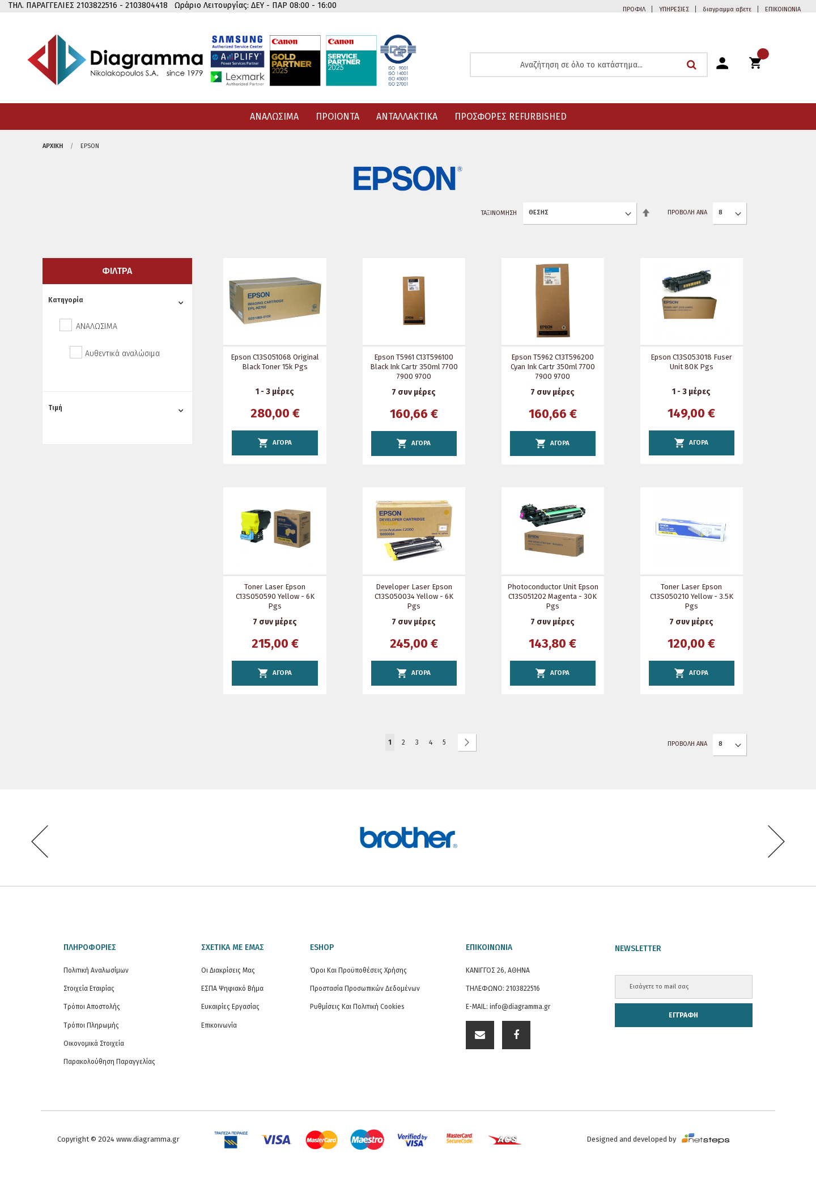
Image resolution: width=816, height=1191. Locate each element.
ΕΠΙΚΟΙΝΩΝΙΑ (783, 9)
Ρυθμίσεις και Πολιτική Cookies (357, 1007)
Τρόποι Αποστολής (91, 1007)
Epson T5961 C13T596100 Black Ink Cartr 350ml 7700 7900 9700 (414, 367)
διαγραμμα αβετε (727, 9)
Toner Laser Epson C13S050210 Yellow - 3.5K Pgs (691, 596)
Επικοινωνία (219, 1025)
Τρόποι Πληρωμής (91, 1025)
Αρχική (52, 146)
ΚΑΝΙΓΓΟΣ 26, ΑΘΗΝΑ (498, 970)
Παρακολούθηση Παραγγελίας (109, 1062)
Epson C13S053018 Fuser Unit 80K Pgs (691, 362)
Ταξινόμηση (499, 212)
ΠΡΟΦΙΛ (634, 9)
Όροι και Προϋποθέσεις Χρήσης (358, 970)
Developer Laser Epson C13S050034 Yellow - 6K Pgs (414, 596)
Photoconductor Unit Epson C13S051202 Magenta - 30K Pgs (552, 596)
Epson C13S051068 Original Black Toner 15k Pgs (275, 362)
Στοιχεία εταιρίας (88, 988)
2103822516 (523, 988)
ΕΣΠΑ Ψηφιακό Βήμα (232, 988)
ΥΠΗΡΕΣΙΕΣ (674, 9)
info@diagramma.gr (520, 1007)
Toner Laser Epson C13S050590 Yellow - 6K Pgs (275, 596)
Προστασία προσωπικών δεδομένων (365, 988)
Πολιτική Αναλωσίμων (96, 970)
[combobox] (588, 65)
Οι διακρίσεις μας (228, 970)
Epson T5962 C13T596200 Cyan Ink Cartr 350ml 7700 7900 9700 (553, 367)
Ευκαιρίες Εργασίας (230, 1007)
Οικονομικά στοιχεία (93, 1044)
